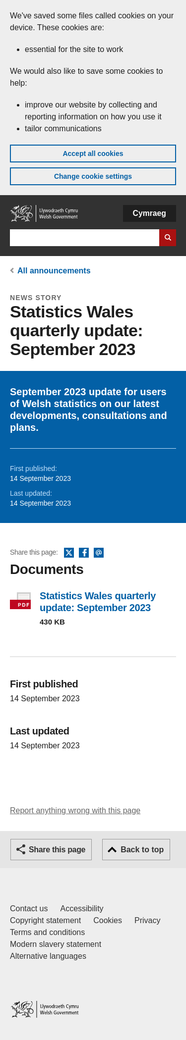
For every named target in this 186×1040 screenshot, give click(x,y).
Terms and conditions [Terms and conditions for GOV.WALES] (47, 932)
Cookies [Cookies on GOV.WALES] (107, 920)
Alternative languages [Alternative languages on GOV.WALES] (48, 956)
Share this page (57, 849)
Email (99, 553)
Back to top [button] (142, 849)
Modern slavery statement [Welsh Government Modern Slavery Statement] (55, 944)
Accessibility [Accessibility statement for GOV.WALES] (81, 908)
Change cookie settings (93, 176)
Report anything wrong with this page (75, 810)
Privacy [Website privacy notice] (147, 920)
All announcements (54, 270)
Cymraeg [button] (149, 213)
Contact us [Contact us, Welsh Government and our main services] (29, 908)
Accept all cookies (92, 153)
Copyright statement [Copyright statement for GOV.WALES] (45, 920)
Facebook (84, 553)
